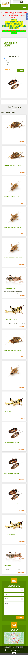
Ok (14, 653)
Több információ (17, 651)
